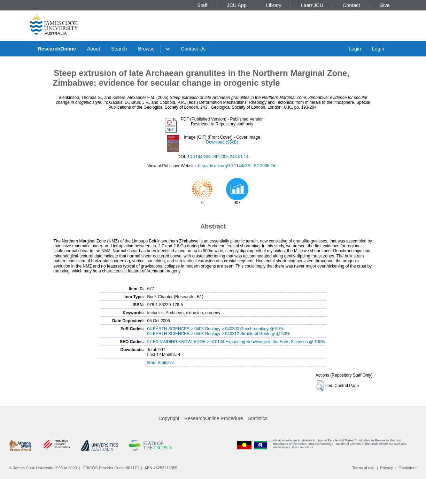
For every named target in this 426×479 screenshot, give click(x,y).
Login (355, 49)
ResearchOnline (57, 49)
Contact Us (193, 49)
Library (273, 5)
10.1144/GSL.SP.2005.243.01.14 (217, 156)
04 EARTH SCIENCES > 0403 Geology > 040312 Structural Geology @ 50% (218, 333)
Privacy (386, 468)
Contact (351, 5)
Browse (146, 49)
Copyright (168, 418)
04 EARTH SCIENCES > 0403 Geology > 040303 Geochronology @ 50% (215, 328)
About (93, 49)
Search (119, 49)
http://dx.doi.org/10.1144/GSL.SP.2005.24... (238, 165)
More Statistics (161, 362)
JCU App (237, 5)
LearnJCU (312, 5)
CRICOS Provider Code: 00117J (111, 468)
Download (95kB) (222, 142)
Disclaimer (407, 468)
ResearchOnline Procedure (213, 418)
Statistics (258, 418)
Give (384, 5)
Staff (202, 5)
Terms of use (363, 468)
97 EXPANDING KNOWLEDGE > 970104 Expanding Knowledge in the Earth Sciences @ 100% (236, 341)
